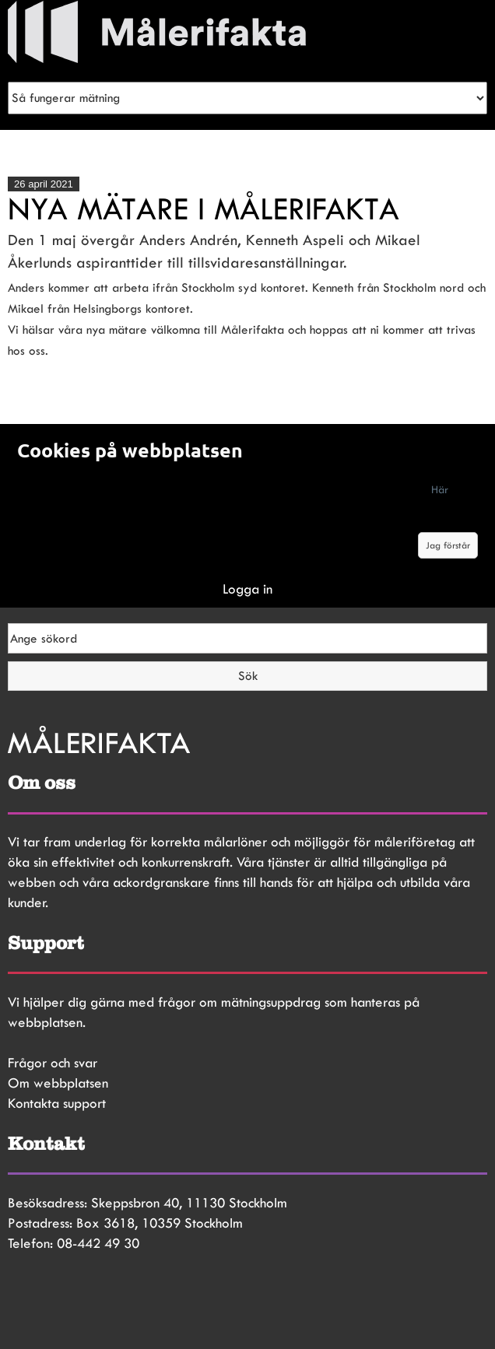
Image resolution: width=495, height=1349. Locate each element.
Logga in (247, 589)
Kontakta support (57, 1103)
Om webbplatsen (58, 1083)
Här (439, 489)
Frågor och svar (52, 1062)
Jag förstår (448, 545)
